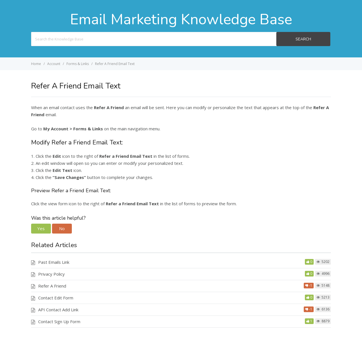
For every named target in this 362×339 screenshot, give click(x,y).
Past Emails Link (53, 262)
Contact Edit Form (55, 298)
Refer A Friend (52, 286)
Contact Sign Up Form (59, 321)
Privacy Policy (51, 274)
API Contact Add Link (58, 309)
